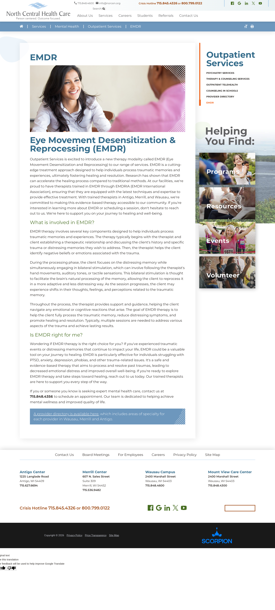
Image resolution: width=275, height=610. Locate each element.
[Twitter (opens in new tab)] (175, 507)
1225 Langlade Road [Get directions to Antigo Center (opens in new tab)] (34, 475)
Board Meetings (95, 454)
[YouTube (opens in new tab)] (183, 507)
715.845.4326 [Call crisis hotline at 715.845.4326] (61, 507)
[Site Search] (273, 5)
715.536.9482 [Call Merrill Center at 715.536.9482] (91, 489)
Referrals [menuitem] (165, 15)
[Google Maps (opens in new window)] (207, 6)
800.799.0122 (175, 5)
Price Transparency (95, 534)
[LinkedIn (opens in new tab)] (167, 507)
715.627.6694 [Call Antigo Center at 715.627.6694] (29, 484)
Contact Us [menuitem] (188, 15)
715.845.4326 (151, 5)
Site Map (212, 454)
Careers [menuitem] (124, 15)
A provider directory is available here (66, 413)
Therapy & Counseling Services (227, 78)
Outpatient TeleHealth (222, 84)
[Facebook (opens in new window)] (200, 6)
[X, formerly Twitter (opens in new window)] (221, 6)
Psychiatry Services (220, 72)
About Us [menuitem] (85, 15)
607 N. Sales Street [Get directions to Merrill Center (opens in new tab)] (96, 475)
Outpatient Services (104, 26)
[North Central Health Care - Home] (37, 11)
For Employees (130, 454)
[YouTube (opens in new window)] (228, 6)
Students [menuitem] (145, 15)
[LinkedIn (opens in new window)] (214, 6)
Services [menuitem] (106, 15)
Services (39, 26)
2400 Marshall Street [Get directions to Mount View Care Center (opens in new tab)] (223, 475)
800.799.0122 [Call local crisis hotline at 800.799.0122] (95, 507)
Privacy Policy (185, 454)
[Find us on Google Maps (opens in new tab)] (159, 507)
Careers (158, 454)
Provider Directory (220, 96)
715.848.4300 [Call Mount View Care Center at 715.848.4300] (217, 484)
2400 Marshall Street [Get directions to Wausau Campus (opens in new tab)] (160, 475)
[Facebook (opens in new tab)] (150, 507)
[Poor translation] (11, 567)
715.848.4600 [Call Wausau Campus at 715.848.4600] (154, 484)
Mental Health (67, 26)
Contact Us (64, 454)
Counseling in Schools (222, 90)
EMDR (210, 102)
